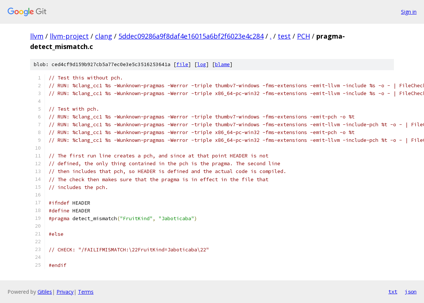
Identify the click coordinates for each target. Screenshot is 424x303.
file (182, 64)
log (201, 64)
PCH (303, 36)
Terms (86, 291)
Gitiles (44, 291)
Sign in (409, 11)
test (284, 36)
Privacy (65, 291)
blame (222, 64)
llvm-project (69, 36)
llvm (36, 36)
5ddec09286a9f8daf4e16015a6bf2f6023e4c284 (191, 36)
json (411, 291)
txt (392, 291)
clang (103, 36)
